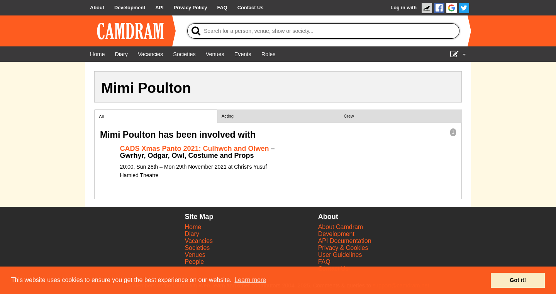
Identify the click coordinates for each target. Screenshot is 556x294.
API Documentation (344, 241)
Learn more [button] (250, 280)
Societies (197, 247)
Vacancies (199, 241)
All (101, 116)
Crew (349, 116)
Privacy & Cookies (343, 247)
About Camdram (340, 227)
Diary (192, 234)
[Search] (323, 31)
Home (193, 227)
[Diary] (121, 54)
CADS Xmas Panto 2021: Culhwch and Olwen (194, 148)
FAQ (324, 261)
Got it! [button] (518, 280)
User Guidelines (340, 254)
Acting (228, 116)
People (194, 261)
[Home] (97, 54)
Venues (195, 254)
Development (336, 234)
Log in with (403, 7)
